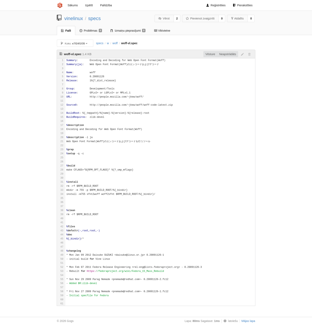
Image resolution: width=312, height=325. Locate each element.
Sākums (73, 5)
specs (94, 18)
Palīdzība (106, 5)
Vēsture (210, 54)
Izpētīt (89, 5)
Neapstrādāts (227, 54)
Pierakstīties (243, 5)
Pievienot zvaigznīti (200, 18)
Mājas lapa (248, 321)
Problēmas (91, 30)
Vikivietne (162, 30)
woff (115, 43)
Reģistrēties (216, 5)
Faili (66, 30)
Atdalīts (237, 18)
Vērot (164, 18)
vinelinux (73, 18)
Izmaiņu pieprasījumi (127, 30)
